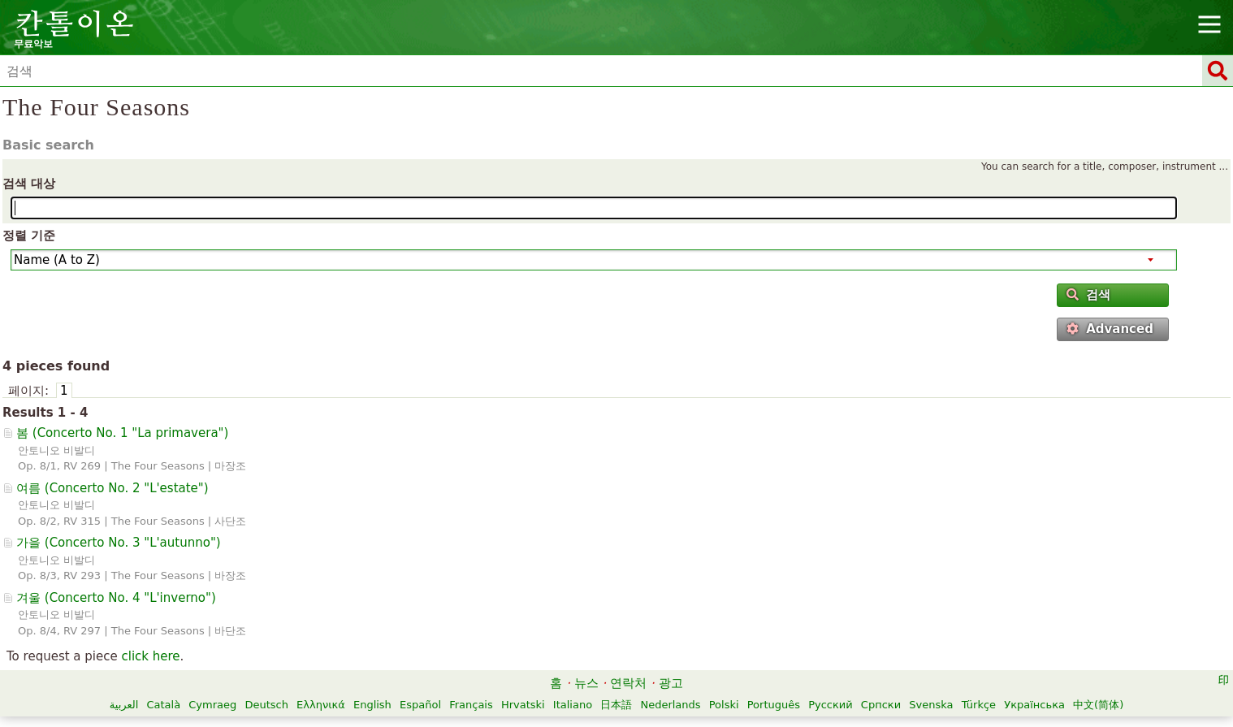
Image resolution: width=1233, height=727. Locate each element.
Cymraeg (212, 705)
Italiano (572, 705)
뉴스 (586, 683)
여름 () (112, 488)
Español (420, 705)
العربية (124, 705)
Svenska (931, 705)
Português (773, 705)
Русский (830, 705)
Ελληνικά (320, 705)
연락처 (628, 683)
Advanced (1109, 329)
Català (163, 705)
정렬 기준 (28, 235)
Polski (724, 705)
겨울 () (116, 598)
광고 (671, 683)
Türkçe (979, 705)
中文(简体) (1098, 705)
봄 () (122, 433)
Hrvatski (523, 705)
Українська (1034, 705)
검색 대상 (28, 183)
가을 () (118, 542)
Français (471, 705)
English (372, 705)
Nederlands (670, 705)
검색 (1088, 295)
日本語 (616, 705)
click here (150, 656)
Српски (881, 705)
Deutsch (266, 705)
